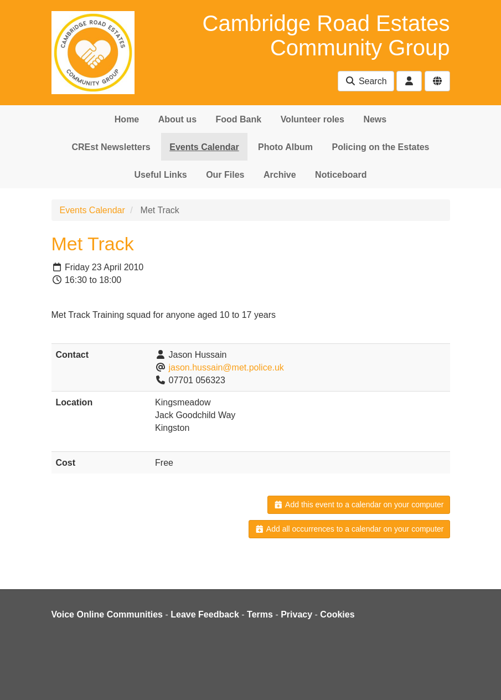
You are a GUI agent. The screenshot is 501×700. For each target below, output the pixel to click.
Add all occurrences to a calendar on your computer (349, 528)
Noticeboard (340, 174)
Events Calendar (204, 147)
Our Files (225, 174)
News (374, 119)
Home (127, 119)
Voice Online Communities (107, 614)
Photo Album (285, 147)
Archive (280, 174)
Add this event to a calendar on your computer (358, 504)
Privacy (296, 614)
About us (177, 119)
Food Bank (239, 119)
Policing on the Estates (380, 147)
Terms (260, 614)
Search (365, 81)
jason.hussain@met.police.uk (226, 367)
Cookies (337, 614)
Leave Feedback (205, 614)
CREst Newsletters (110, 147)
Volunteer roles (312, 119)
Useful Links (161, 174)
